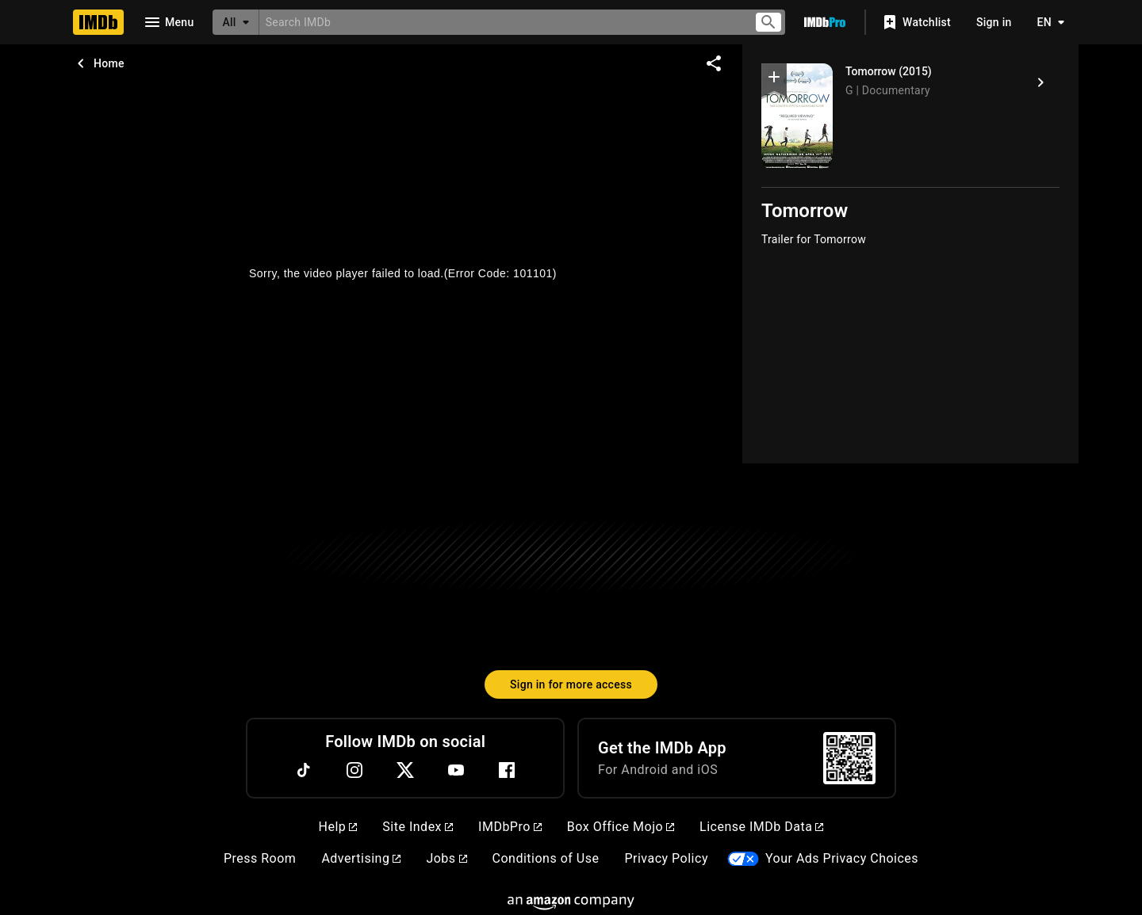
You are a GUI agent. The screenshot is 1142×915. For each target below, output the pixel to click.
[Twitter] (405, 770)
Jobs (446, 858)
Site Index (417, 826)
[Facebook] (507, 770)
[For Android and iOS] (849, 758)
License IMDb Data (761, 826)
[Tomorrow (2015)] (1040, 82)
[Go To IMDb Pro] (824, 22)
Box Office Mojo (620, 826)
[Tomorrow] (797, 116)
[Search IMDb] (500, 22)
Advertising (360, 858)
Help (338, 826)
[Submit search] (768, 22)
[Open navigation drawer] (168, 22)
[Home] (98, 22)
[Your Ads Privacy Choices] (743, 859)
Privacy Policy (666, 858)
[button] (774, 80)
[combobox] (500, 22)
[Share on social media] (714, 63)
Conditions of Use (546, 858)
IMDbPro (510, 826)
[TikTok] (304, 770)
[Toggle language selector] (1047, 22)
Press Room (260, 858)
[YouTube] (456, 770)
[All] (236, 22)
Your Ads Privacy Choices (841, 858)
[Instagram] (354, 770)
